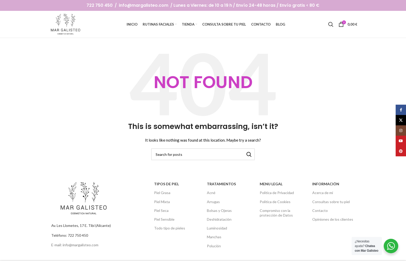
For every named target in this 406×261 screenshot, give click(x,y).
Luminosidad (217, 228)
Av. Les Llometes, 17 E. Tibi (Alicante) (81, 225)
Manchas (214, 237)
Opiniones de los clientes (332, 219)
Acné (211, 192)
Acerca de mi (322, 192)
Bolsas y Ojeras (219, 210)
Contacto (320, 210)
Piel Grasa (162, 192)
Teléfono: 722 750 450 (69, 235)
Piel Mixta (162, 201)
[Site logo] (66, 24)
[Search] (330, 24)
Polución (214, 245)
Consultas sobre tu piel (331, 201)
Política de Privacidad (277, 192)
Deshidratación (219, 219)
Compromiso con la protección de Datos (276, 212)
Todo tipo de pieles (169, 228)
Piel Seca (161, 210)
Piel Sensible (164, 219)
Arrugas (213, 201)
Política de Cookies (275, 201)
